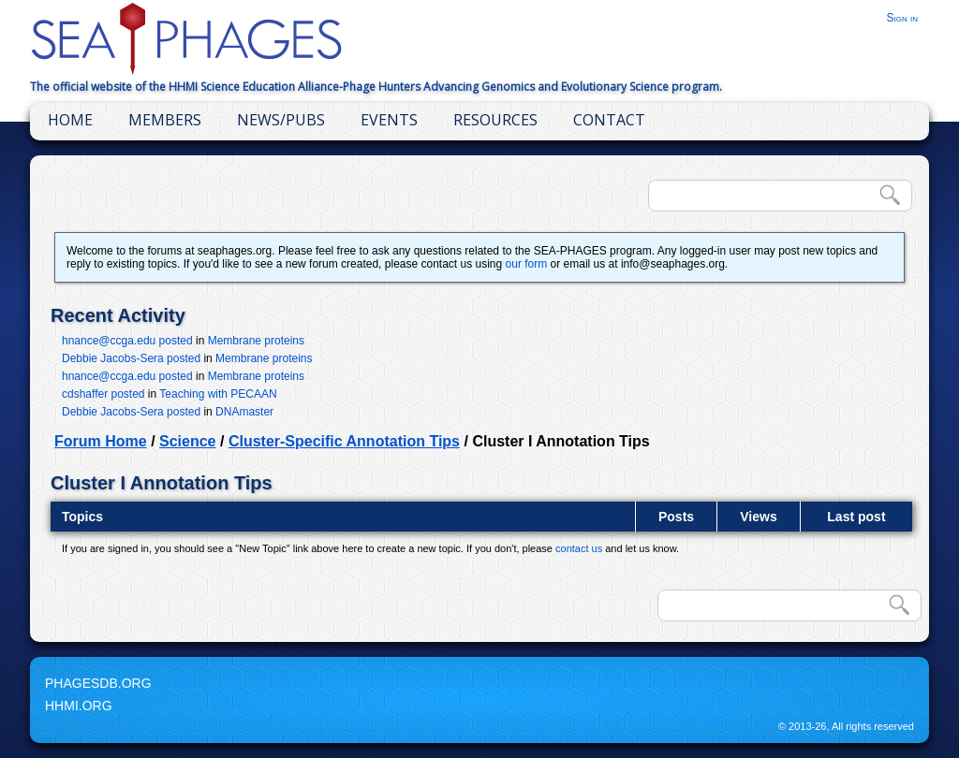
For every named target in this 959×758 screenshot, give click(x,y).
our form (527, 263)
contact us (578, 548)
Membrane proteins (256, 340)
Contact (609, 119)
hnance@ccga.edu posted (127, 340)
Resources (495, 119)
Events (389, 119)
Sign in (902, 17)
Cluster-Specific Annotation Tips (344, 441)
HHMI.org (78, 705)
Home (70, 119)
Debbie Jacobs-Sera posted (131, 358)
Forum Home (100, 441)
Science (187, 441)
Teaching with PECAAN (217, 394)
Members (164, 119)
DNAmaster (244, 411)
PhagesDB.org (98, 683)
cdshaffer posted (103, 394)
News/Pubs (281, 119)
